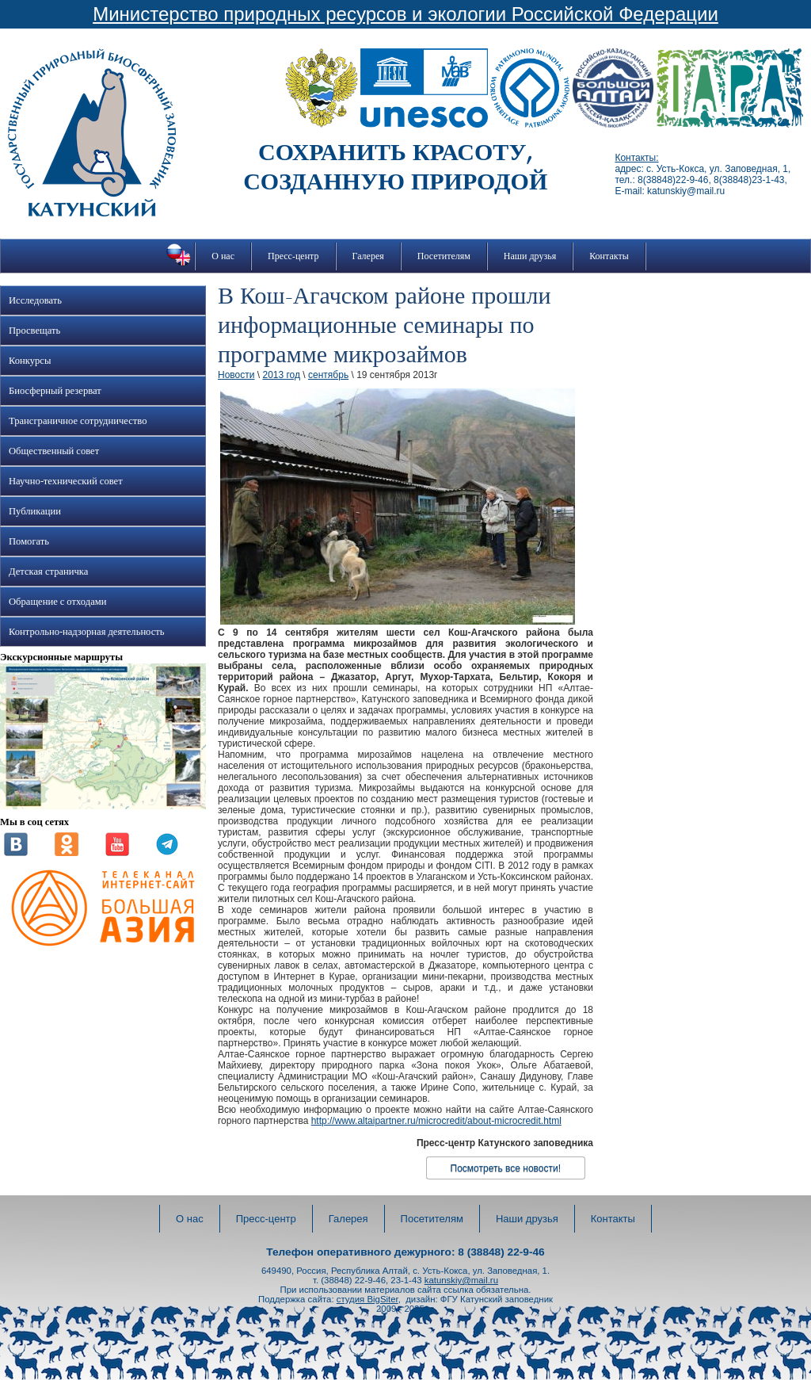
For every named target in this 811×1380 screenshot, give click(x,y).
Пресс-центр (293, 256)
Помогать (29, 541)
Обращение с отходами (57, 601)
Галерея (368, 256)
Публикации (35, 511)
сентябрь (328, 374)
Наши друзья (530, 256)
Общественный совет (54, 451)
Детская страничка (48, 571)
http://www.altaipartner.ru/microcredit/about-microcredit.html (436, 1120)
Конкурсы (30, 360)
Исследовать (35, 300)
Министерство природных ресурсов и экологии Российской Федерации (405, 14)
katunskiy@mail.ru (461, 1280)
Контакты (609, 256)
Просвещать (34, 330)
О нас (222, 256)
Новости (236, 374)
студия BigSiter (367, 1299)
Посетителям (443, 256)
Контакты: (636, 157)
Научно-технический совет (66, 481)
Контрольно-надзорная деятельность (87, 631)
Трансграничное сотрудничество (78, 421)
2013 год (281, 374)
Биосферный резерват (55, 390)
